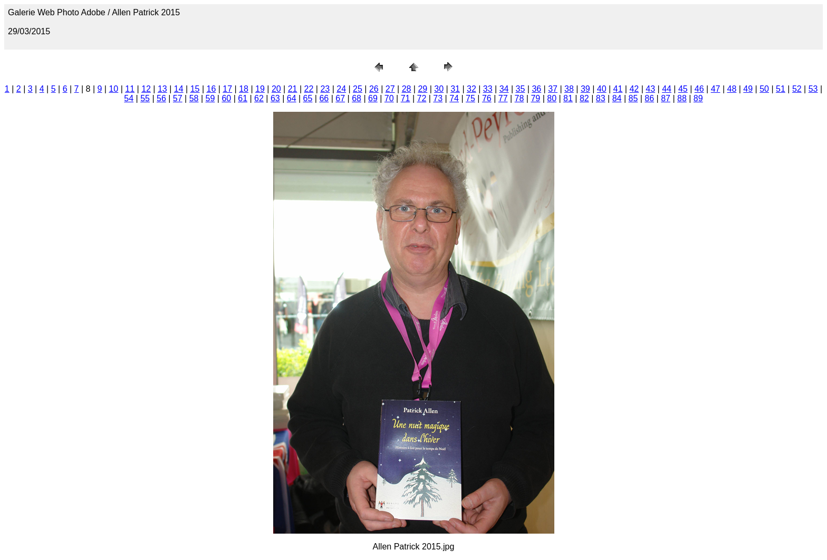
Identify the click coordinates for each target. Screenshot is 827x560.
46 (699, 88)
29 (422, 88)
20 (276, 88)
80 (551, 98)
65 (308, 98)
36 (536, 88)
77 (503, 98)
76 (487, 98)
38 (569, 88)
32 (471, 88)
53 (813, 88)
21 (292, 88)
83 (600, 98)
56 (161, 98)
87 (665, 98)
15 (195, 88)
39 (585, 88)
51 (780, 88)
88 (682, 98)
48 (732, 88)
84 (617, 98)
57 (177, 98)
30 (439, 88)
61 (242, 98)
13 (162, 88)
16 (211, 88)
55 (145, 98)
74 (454, 98)
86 (649, 98)
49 (748, 88)
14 (179, 88)
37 (552, 88)
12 (146, 88)
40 (602, 88)
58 (194, 98)
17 (227, 88)
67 (340, 98)
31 (455, 88)
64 (291, 98)
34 (504, 88)
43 (650, 88)
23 (325, 88)
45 (683, 88)
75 (470, 98)
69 (373, 98)
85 (633, 98)
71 (405, 98)
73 (438, 98)
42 (634, 88)
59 (210, 98)
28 (406, 88)
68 (356, 98)
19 (260, 88)
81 (568, 98)
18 (243, 88)
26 (374, 88)
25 (357, 88)
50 (764, 88)
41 (618, 88)
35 (520, 88)
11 (129, 88)
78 (519, 98)
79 (535, 98)
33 (488, 88)
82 (584, 98)
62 (259, 98)
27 (390, 88)
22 (309, 88)
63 (275, 98)
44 (666, 88)
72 (422, 98)
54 (128, 98)
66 (324, 98)
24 (341, 88)
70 (389, 98)
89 (698, 98)
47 (715, 88)
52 (797, 88)
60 (226, 98)
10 (113, 88)
